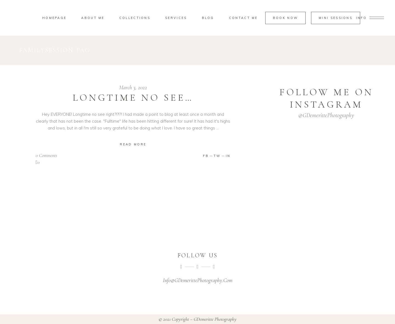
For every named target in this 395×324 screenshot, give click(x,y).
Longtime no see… (133, 97)
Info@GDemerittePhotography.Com (197, 280)
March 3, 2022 (133, 87)
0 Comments (46, 155)
